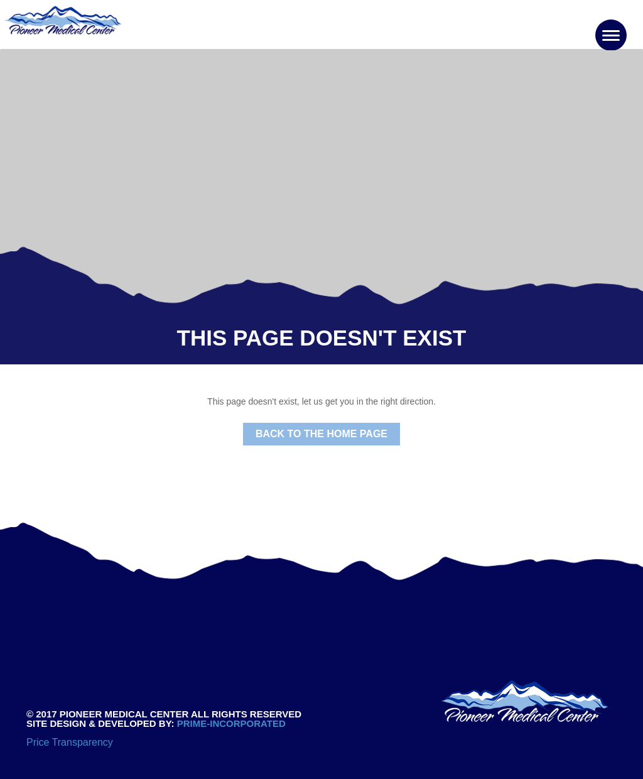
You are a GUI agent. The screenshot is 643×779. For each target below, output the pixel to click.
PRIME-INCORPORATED (230, 723)
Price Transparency (69, 742)
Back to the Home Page (321, 433)
